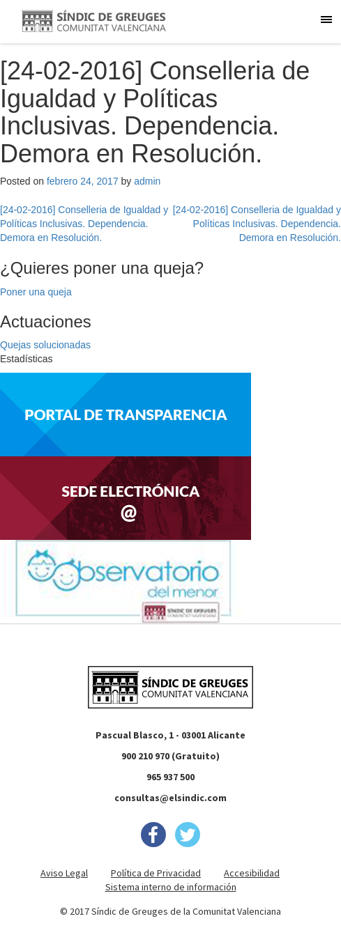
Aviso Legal (64, 873)
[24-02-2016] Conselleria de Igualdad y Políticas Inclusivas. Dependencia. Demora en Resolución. (84, 223)
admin (147, 181)
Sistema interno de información (170, 887)
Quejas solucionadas (45, 344)
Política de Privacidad (156, 873)
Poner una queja (36, 291)
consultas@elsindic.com (170, 797)
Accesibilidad (252, 873)
